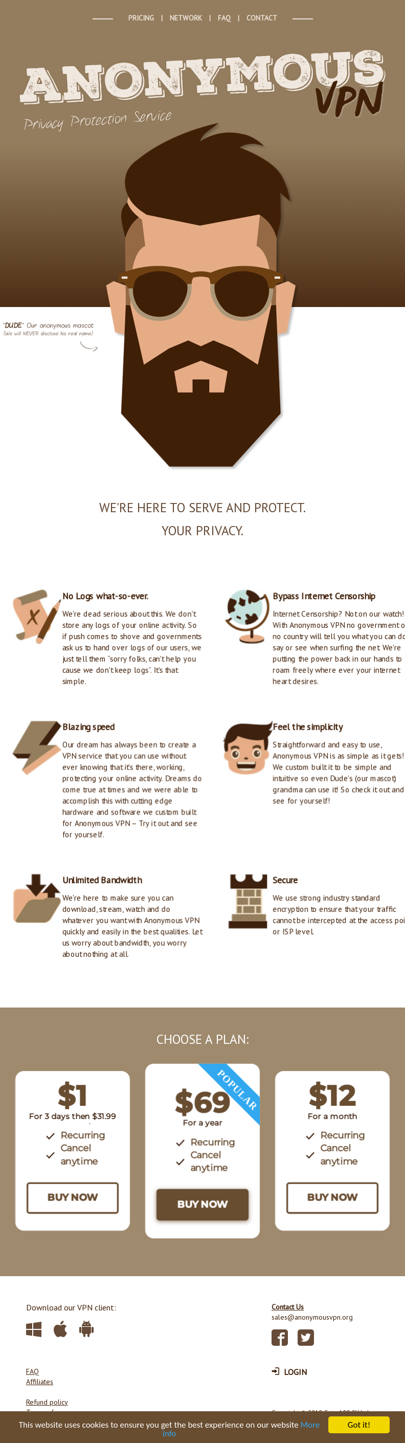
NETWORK (186, 18)
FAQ (224, 18)
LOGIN (289, 1372)
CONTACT (261, 18)
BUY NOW (73, 1197)
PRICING (141, 18)
